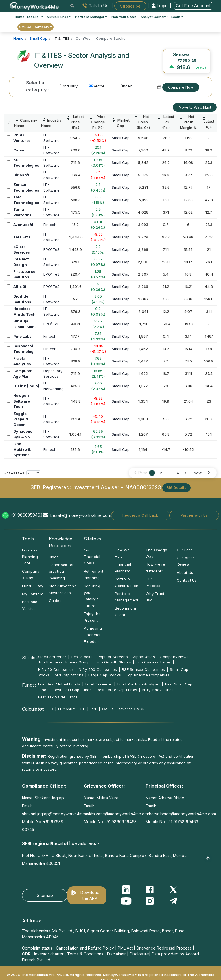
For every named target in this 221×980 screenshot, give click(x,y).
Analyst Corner (154, 17)
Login (160, 5)
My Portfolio (33, 594)
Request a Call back (140, 515)
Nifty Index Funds (158, 689)
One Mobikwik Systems (22, 449)
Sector (96, 86)
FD (51, 709)
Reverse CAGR (131, 709)
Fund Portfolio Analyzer (138, 684)
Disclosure (139, 954)
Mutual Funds (59, 17)
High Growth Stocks (113, 662)
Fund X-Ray (32, 586)
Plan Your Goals (124, 17)
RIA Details (176, 487)
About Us (185, 572)
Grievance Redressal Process (164, 948)
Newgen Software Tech (21, 401)
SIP (41, 709)
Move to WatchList (195, 107)
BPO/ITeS (51, 249)
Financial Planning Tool (30, 557)
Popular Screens (113, 656)
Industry (69, 86)
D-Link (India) (26, 386)
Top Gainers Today (153, 662)
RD (82, 709)
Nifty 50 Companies (56, 669)
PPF (94, 709)
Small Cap (121, 137)
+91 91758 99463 (182, 821)
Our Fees (185, 550)
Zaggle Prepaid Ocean (20, 419)
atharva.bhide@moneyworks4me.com (181, 813)
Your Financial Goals (92, 557)
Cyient (19, 150)
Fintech (49, 224)
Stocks (35, 17)
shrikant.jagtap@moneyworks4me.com (58, 813)
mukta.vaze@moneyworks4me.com (117, 813)
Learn (177, 17)
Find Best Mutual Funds (59, 684)
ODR (26, 954)
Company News (174, 656)
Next (198, 473)
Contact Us (187, 580)
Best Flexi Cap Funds (73, 689)
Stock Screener (52, 656)
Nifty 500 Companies (98, 669)
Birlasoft (21, 175)
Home (19, 17)
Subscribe (130, 5)
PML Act (125, 948)
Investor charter (49, 954)
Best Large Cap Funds (117, 689)
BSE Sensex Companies (143, 669)
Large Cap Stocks (104, 675)
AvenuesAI (23, 224)
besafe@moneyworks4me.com (80, 515)
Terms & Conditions (85, 954)
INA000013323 (142, 487)
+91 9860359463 (26, 515)
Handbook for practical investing (61, 571)
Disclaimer (116, 954)
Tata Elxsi (22, 237)
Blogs (54, 557)
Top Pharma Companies (148, 675)
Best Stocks (82, 656)
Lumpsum (67, 709)
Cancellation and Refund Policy (85, 948)
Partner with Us (194, 515)
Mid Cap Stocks (69, 675)
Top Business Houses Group (64, 662)
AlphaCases (144, 656)
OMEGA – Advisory (35, 27)
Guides (55, 600)
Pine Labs (22, 336)
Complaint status (37, 948)
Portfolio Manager (91, 17)
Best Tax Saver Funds (58, 697)
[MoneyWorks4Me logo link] (34, 5)
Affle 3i (19, 286)
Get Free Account (193, 5)
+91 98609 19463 (120, 821)
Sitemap (44, 895)
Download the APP (89, 895)
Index (125, 86)
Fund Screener (98, 684)
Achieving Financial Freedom (93, 635)
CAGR (107, 709)
